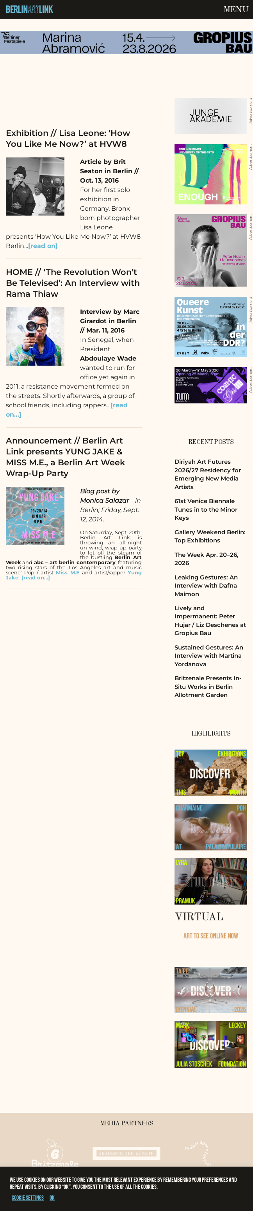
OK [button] (52, 1197)
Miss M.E (68, 573)
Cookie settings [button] (28, 1197)
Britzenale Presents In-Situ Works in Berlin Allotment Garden (208, 686)
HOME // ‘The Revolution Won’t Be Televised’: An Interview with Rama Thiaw (73, 283)
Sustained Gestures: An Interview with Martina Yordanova (209, 656)
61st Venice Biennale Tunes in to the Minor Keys (206, 509)
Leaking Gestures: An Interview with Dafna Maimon (206, 586)
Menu (235, 9)
